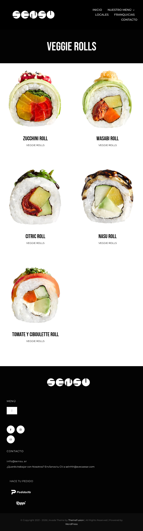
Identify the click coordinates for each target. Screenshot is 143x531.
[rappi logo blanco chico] (21, 501)
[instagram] (21, 430)
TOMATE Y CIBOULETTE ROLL (35, 334)
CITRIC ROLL (35, 236)
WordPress (71, 524)
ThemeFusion (76, 520)
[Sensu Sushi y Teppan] (33, 9)
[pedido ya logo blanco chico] (21, 489)
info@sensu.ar (17, 461)
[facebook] (11, 430)
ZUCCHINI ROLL (35, 138)
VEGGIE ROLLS (35, 145)
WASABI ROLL (107, 138)
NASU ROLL (107, 236)
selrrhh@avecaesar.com (80, 466)
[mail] (11, 439)
